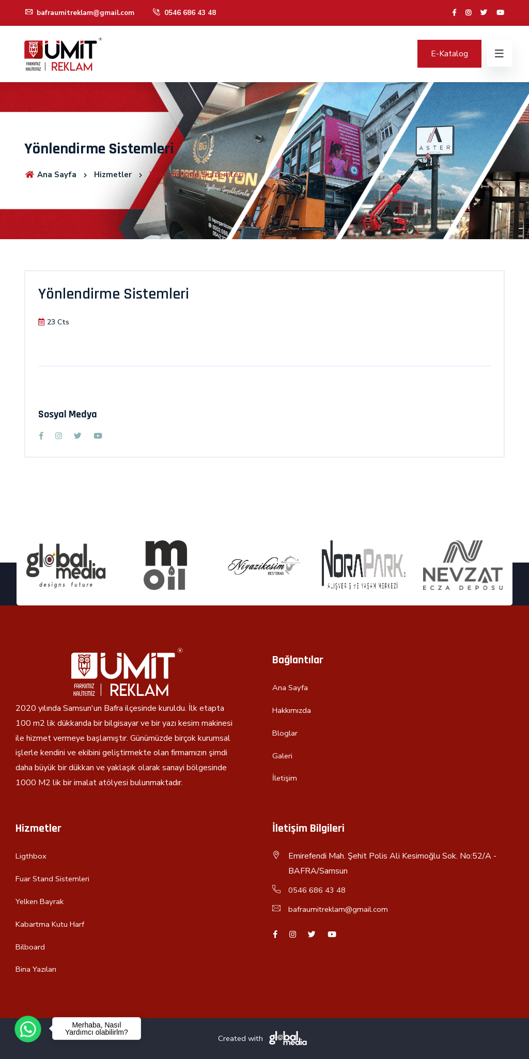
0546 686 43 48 (189, 13)
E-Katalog (449, 53)
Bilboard (30, 947)
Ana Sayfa (51, 174)
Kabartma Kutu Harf (51, 924)
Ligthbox (31, 856)
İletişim (285, 778)
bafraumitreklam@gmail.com (81, 13)
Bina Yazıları (36, 969)
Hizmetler (116, 174)
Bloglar (285, 733)
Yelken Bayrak (41, 901)
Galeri (282, 755)
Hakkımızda (293, 710)
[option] (66, 565)
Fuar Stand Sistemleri (54, 878)
